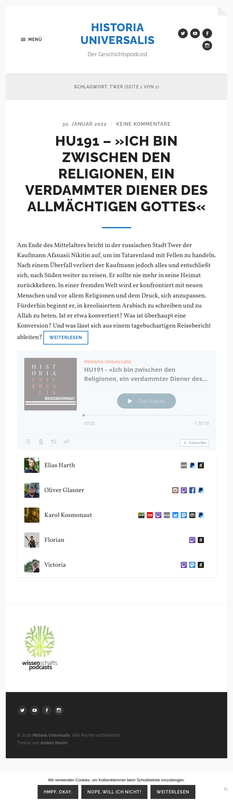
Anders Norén (53, 742)
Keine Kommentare (143, 124)
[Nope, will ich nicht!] (225, 789)
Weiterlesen (65, 337)
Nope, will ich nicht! (114, 791)
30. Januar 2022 (84, 124)
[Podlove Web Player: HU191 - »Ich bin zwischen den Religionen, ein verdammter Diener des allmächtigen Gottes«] (116, 400)
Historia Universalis (117, 33)
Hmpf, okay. (58, 791)
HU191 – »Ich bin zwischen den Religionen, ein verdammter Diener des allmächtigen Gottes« (116, 174)
